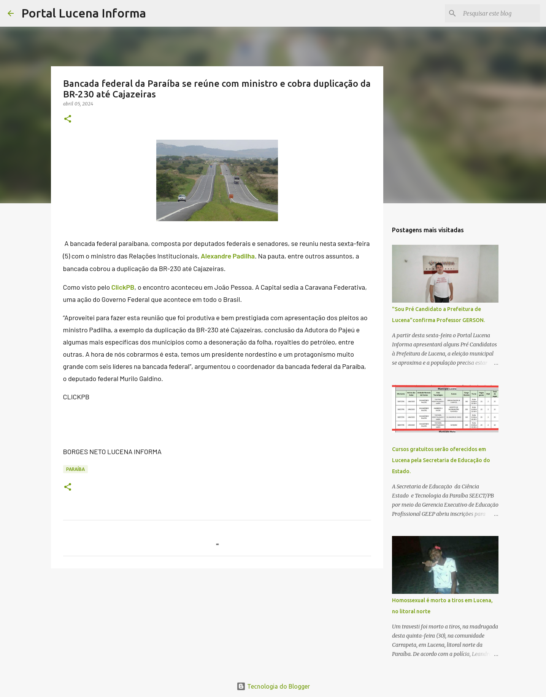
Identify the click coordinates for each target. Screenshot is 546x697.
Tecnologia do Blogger (273, 686)
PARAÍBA (75, 469)
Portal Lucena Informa (83, 13)
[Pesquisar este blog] (500, 13)
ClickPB (123, 287)
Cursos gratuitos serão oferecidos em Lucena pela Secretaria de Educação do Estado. (441, 460)
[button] (67, 119)
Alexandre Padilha (228, 256)
